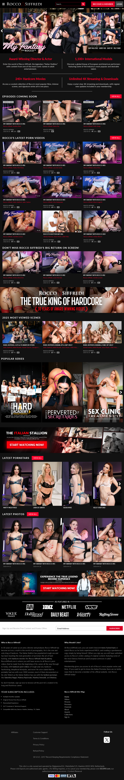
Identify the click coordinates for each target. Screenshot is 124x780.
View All (116, 96)
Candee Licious (18, 236)
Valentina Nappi (10, 677)
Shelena (53, 677)
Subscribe (114, 628)
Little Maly (65, 236)
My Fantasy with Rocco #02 (14, 275)
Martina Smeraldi (39, 677)
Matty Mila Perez (18, 168)
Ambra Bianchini (18, 278)
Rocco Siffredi (7, 126)
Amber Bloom (97, 236)
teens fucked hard (108, 648)
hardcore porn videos (21, 667)
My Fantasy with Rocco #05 (54, 165)
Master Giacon (26, 347)
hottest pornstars (50, 675)
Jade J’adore (26, 202)
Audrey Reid (17, 126)
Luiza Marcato (57, 278)
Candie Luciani (97, 278)
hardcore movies (18, 658)
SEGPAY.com (105, 769)
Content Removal (75, 771)
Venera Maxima (48, 236)
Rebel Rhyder (17, 347)
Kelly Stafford (17, 202)
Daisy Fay (56, 126)
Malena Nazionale (25, 677)
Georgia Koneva (37, 347)
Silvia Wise (96, 168)
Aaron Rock (57, 236)
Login (119, 4)
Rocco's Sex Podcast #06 (53, 234)
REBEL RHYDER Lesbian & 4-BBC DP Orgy (98, 345)
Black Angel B (97, 202)
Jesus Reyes (66, 347)
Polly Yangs (97, 126)
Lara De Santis (57, 168)
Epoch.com (24, 769)
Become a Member (103, 4)
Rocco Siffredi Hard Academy (40, 658)
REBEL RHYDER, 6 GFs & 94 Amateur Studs (19, 345)
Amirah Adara (87, 347)
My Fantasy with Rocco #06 (14, 124)
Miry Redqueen (58, 202)
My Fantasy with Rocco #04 (14, 234)
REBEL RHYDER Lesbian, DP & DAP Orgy (57, 345)
